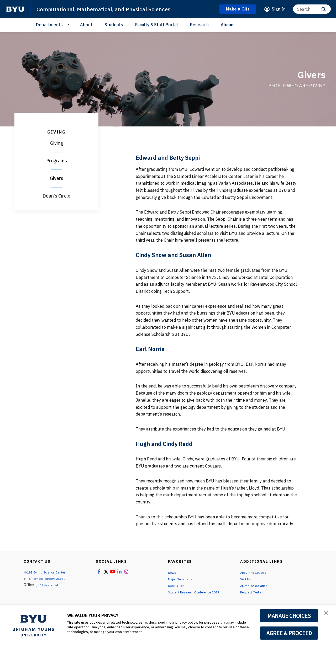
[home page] (15, 9)
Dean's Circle (56, 196)
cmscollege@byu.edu (51, 578)
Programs (56, 161)
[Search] (312, 9)
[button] (327, 614)
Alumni (227, 24)
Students (113, 24)
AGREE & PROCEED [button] (289, 633)
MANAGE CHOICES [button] (289, 615)
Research (199, 24)
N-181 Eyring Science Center (47, 572)
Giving (56, 143)
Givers (56, 178)
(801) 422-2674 (48, 584)
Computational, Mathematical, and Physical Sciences (113, 9)
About (86, 24)
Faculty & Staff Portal (156, 24)
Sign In (279, 9)
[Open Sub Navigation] (69, 24)
